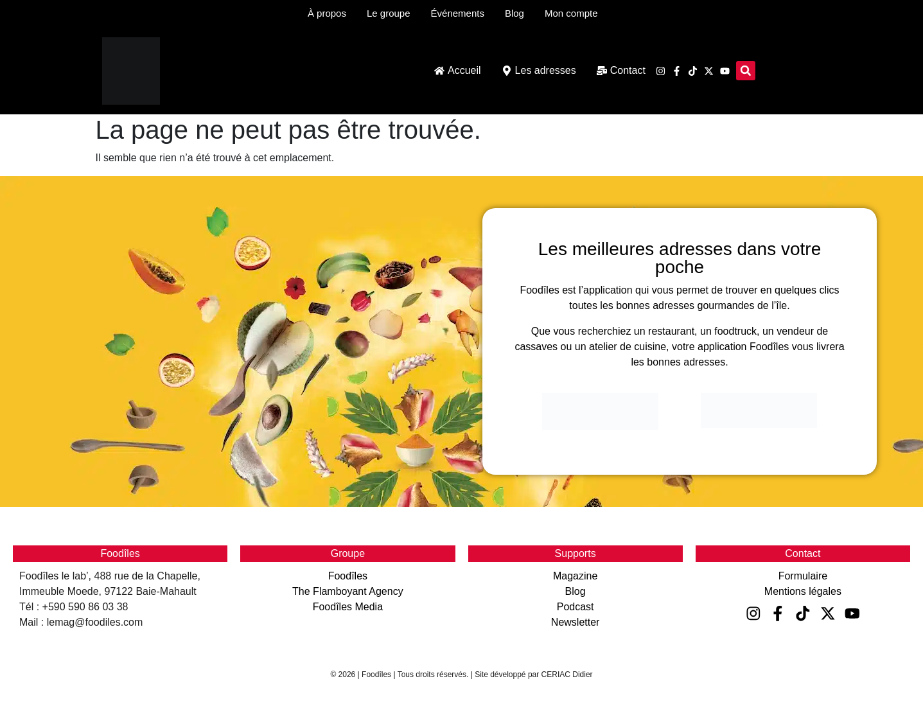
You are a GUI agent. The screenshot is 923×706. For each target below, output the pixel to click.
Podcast (575, 606)
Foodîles (347, 575)
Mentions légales (802, 591)
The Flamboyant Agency (347, 591)
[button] (745, 70)
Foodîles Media (348, 606)
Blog (575, 591)
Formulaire (802, 575)
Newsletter (575, 622)
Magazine (575, 575)
